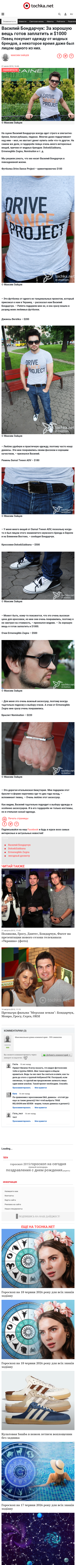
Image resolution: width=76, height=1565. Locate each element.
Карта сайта (10, 1200)
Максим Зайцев (20, 55)
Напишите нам (11, 1191)
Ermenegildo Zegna (18, 852)
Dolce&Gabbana (17, 848)
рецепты (66, 1171)
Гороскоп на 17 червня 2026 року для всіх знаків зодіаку (38, 1507)
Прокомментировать (22, 1088)
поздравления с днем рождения (34, 1170)
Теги (5, 1158)
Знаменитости (9, 21)
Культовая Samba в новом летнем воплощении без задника (37, 1436)
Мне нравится (41, 1088)
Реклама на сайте (13, 1204)
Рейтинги (61, 21)
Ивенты (50, 21)
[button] (65, 14)
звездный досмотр (19, 855)
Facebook (33, 829)
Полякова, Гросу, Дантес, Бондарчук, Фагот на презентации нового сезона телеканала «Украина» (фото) (36, 937)
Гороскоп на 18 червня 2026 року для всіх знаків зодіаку (38, 1294)
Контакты (9, 1196)
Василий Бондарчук (19, 844)
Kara (15, 1093)
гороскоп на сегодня (48, 1163)
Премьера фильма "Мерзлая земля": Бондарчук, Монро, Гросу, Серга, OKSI (38, 1014)
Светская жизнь (36, 21)
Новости (22, 21)
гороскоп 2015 (20, 1164)
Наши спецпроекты (14, 1209)
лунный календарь (38, 1167)
